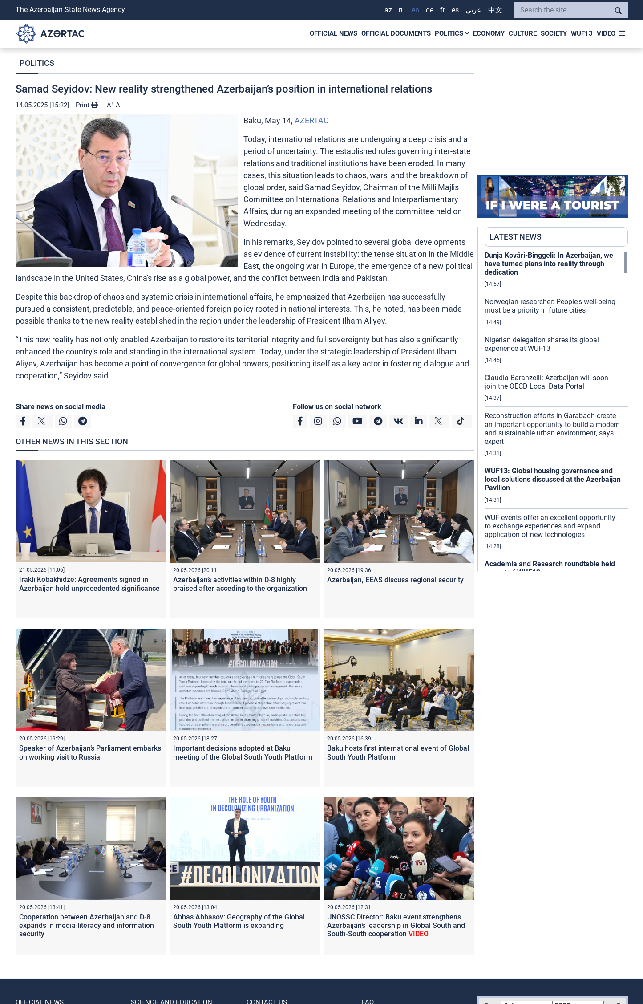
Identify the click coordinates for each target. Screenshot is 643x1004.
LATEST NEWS (515, 236)
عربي (473, 10)
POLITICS (452, 33)
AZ (388, 10)
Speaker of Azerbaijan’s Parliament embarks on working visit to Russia (90, 752)
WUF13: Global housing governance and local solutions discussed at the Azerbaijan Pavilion (553, 479)
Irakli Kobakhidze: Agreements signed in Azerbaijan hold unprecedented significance (89, 583)
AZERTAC (312, 120)
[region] (556, 411)
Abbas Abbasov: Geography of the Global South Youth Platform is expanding (239, 921)
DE (429, 10)
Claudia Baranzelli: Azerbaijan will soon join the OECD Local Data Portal (546, 382)
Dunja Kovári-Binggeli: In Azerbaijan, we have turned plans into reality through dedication (549, 263)
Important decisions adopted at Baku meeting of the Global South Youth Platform (242, 752)
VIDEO (606, 33)
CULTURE (523, 33)
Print (87, 105)
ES (455, 10)
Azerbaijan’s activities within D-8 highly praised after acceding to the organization (240, 584)
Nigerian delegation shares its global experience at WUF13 (542, 344)
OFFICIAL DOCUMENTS (396, 33)
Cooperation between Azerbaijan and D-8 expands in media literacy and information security (86, 925)
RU (402, 10)
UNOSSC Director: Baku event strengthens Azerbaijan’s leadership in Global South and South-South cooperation (396, 925)
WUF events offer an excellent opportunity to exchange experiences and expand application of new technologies (550, 526)
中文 (495, 10)
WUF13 (582, 33)
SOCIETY (554, 33)
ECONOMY (489, 33)
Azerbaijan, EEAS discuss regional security (395, 580)
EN (415, 10)
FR (442, 10)
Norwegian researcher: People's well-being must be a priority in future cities (550, 305)
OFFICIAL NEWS (333, 33)
